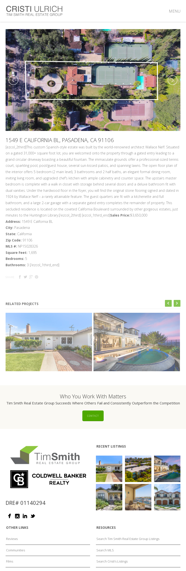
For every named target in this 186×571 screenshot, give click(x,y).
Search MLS (105, 558)
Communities (15, 558)
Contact (93, 423)
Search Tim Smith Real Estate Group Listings (127, 546)
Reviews (12, 546)
